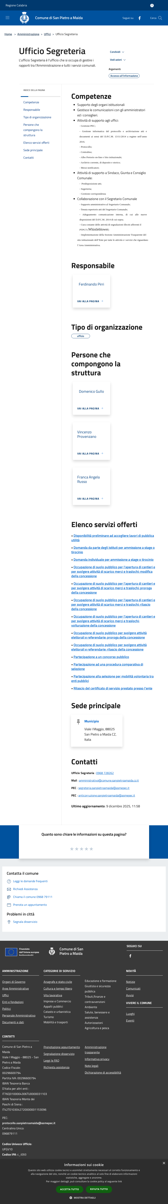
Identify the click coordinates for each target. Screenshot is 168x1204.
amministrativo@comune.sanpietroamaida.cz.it (109, 780)
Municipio (91, 721)
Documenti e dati (13, 1022)
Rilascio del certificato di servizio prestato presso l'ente (113, 688)
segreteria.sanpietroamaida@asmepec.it (103, 788)
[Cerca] (160, 18)
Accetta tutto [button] (69, 1189)
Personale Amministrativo (18, 1015)
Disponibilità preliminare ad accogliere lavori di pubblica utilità (112, 538)
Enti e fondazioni (13, 1002)
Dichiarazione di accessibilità (103, 1072)
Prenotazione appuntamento (62, 1047)
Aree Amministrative (15, 988)
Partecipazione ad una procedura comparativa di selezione (107, 666)
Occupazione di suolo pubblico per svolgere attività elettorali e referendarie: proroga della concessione (109, 635)
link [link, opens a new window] (120, 1181)
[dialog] (84, 1181)
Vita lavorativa (53, 995)
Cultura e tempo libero (58, 988)
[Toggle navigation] (7, 17)
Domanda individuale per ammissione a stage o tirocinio (114, 559)
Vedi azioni (118, 60)
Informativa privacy (97, 1059)
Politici (6, 1008)
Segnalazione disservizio (59, 1054)
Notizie (130, 981)
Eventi (130, 1020)
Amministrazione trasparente (95, 1050)
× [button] (163, 1163)
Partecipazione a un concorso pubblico (101, 656)
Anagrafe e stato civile (58, 981)
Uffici (47, 34)
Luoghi (130, 1013)
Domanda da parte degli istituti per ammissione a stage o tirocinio (113, 550)
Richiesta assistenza (56, 1067)
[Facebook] (138, 17)
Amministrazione (28, 34)
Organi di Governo (13, 981)
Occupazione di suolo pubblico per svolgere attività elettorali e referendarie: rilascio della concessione (109, 647)
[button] (84, 1198)
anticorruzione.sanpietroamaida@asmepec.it (106, 795)
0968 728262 (105, 773)
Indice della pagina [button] (34, 90)
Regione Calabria (16, 5)
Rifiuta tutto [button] (99, 1189)
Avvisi (130, 995)
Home (8, 34)
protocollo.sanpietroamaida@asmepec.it (28, 1123)
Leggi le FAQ (51, 1060)
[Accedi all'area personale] (152, 5)
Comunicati (133, 988)
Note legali (91, 1065)
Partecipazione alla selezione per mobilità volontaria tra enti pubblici (112, 678)
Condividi (117, 52)
